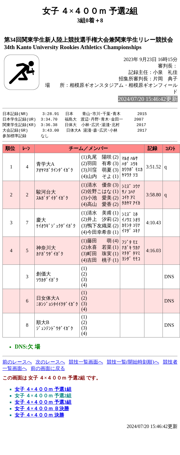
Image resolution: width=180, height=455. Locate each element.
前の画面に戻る (48, 369)
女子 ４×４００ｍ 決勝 (39, 416)
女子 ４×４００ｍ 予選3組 (43, 403)
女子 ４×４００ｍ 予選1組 (43, 390)
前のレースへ (17, 363)
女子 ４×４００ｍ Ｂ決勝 (42, 410)
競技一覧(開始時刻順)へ (133, 363)
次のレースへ (50, 363)
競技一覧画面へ (86, 363)
